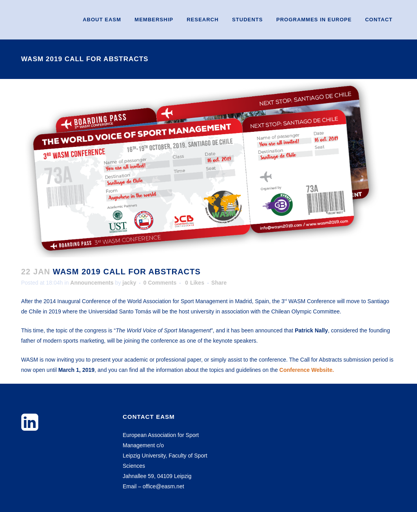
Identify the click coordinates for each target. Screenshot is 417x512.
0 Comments (159, 282)
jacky (129, 282)
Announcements (92, 282)
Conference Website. (306, 370)
